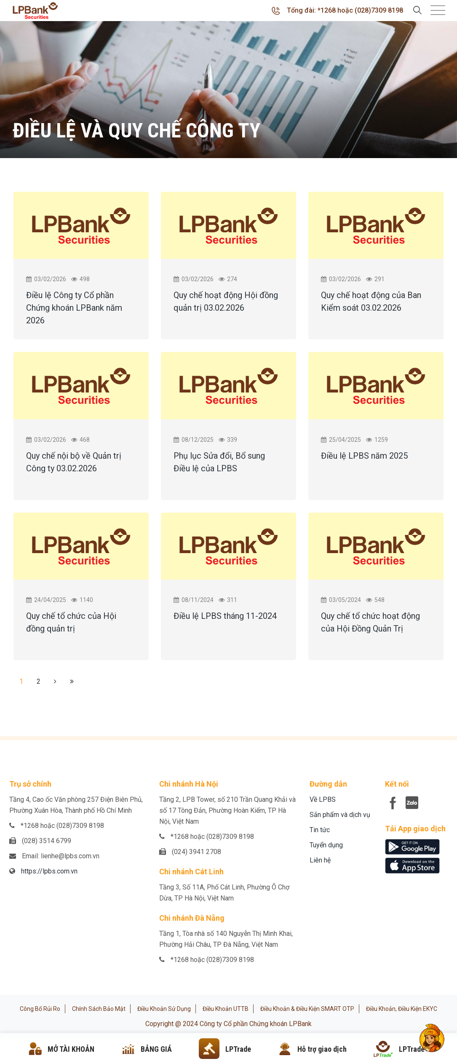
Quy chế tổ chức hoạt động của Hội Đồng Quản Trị (370, 622)
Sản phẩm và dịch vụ (340, 815)
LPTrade (238, 1049)
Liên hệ (320, 860)
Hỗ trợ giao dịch (322, 1049)
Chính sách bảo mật (99, 1008)
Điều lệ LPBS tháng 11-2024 (225, 616)
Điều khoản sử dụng (164, 1008)
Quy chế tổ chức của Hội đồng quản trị (71, 622)
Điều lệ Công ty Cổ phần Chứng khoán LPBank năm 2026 (74, 307)
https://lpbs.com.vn (49, 871)
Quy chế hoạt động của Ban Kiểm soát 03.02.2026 (371, 301)
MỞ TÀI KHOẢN (71, 1049)
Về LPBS (323, 799)
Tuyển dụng (326, 845)
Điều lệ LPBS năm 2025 (364, 456)
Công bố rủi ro (40, 1008)
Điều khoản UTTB (226, 1008)
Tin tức (320, 830)
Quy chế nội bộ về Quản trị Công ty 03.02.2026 (73, 462)
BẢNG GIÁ (156, 1049)
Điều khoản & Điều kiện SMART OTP (307, 1008)
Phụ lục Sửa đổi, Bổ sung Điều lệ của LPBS (219, 462)
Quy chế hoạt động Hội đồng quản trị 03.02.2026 (226, 301)
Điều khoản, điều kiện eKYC (401, 1008)
